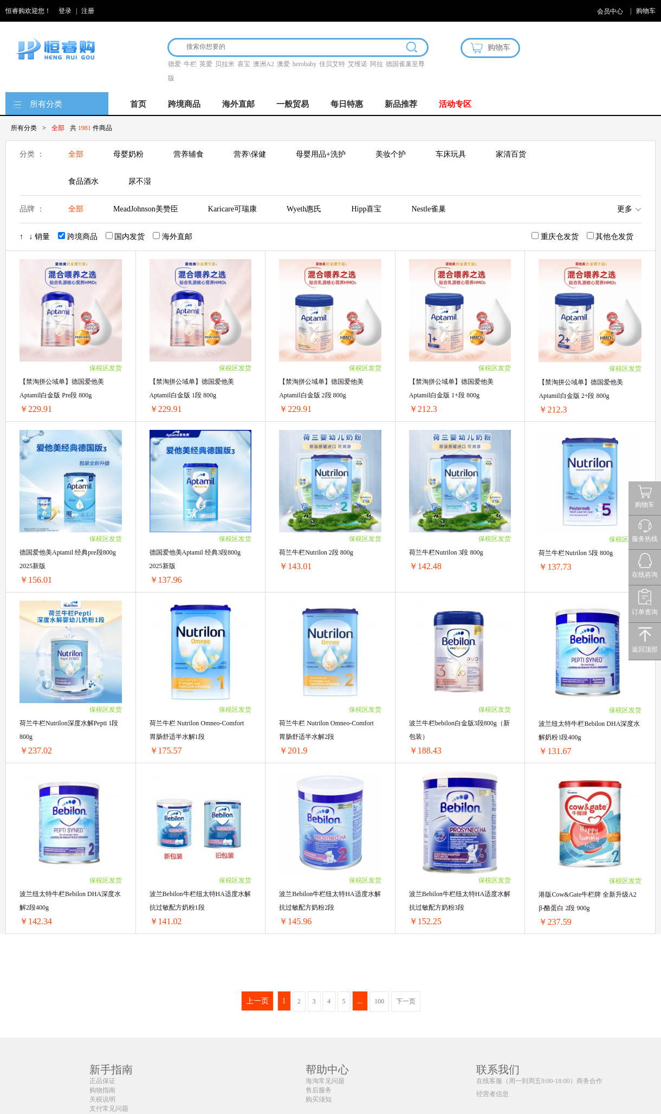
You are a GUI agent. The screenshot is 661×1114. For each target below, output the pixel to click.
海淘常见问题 (325, 1081)
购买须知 (319, 1099)
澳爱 (283, 64)
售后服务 (319, 1090)
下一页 (406, 1001)
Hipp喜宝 (366, 209)
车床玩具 (451, 154)
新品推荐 (401, 104)
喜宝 (243, 64)
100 (379, 1001)
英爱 (205, 64)
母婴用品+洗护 (321, 154)
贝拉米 (225, 64)
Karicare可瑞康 (232, 209)
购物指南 (102, 1090)
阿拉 (376, 64)
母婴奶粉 (128, 154)
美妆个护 (390, 154)
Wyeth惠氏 (304, 209)
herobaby (305, 64)
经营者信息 (492, 1094)
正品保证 (102, 1081)
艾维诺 (357, 64)
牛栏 (190, 64)
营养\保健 (250, 154)
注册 (87, 11)
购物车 (646, 11)
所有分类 (46, 104)
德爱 (174, 64)
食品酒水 (83, 181)
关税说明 (102, 1099)
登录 (65, 11)
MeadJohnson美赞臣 (145, 209)
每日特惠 (346, 104)
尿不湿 (139, 181)
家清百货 (511, 154)
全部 (75, 154)
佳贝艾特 (332, 64)
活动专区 (455, 104)
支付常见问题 (108, 1108)
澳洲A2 (263, 64)
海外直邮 (238, 104)
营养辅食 (188, 154)
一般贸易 (292, 104)
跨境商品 (184, 104)
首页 (138, 104)
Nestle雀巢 (428, 209)
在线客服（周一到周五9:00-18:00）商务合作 (539, 1081)
